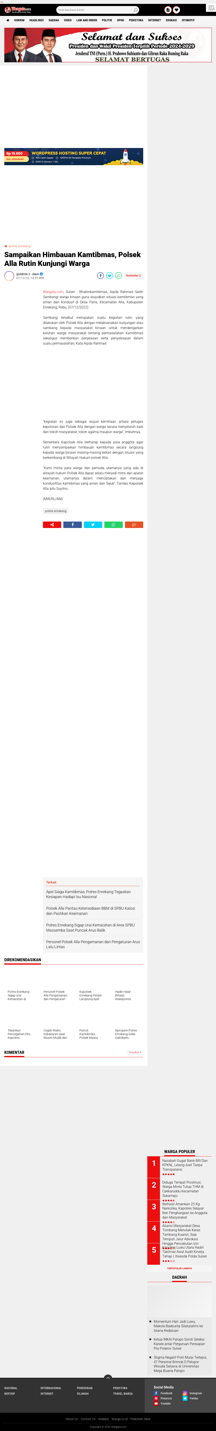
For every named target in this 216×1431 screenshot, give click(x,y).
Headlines (36, 20)
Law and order (86, 20)
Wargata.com (53, 292)
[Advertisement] (21, 348)
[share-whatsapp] (118, 275)
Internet (154, 20)
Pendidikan (85, 1388)
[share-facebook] (100, 275)
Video (67, 20)
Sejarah (83, 1393)
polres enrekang (19, 246)
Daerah (54, 20)
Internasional (51, 1388)
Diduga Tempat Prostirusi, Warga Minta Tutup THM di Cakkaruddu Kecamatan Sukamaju (183, 1189)
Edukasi (171, 20)
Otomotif (188, 20)
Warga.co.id (120, 1419)
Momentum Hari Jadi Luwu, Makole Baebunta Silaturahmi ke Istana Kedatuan (178, 1326)
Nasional (10, 1388)
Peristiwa (136, 20)
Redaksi (103, 1419)
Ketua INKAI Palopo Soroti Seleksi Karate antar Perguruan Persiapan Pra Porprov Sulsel (179, 1343)
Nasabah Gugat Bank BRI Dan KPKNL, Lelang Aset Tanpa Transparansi (185, 1165)
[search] (97, 10)
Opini (120, 20)
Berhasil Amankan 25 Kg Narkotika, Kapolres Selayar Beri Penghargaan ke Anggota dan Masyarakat (184, 1210)
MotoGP (9, 1393)
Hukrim (19, 20)
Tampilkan (135, 1052)
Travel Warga (123, 1393)
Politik (107, 20)
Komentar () (133, 275)
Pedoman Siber (140, 1419)
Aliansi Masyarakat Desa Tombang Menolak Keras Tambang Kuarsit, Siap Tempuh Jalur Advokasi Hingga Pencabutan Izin (181, 1235)
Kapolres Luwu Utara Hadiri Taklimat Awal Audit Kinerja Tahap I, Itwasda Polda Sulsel (184, 1252)
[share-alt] (52, 525)
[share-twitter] (109, 275)
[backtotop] (108, 1379)
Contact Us (88, 1419)
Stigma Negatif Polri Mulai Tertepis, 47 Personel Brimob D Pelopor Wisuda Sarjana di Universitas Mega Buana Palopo (180, 1364)
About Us (72, 1419)
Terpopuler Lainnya (179, 1268)
